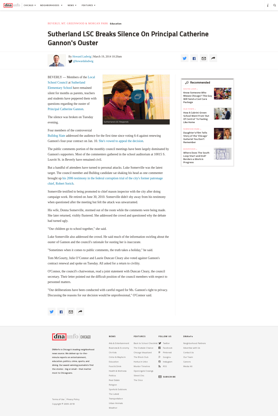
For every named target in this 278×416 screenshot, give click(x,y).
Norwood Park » (192, 129)
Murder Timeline (142, 366)
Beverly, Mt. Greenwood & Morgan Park (78, 23)
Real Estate (114, 380)
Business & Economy (119, 348)
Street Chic (139, 375)
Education (115, 23)
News (72, 5)
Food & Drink (115, 366)
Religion (113, 384)
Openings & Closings (143, 371)
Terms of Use (58, 399)
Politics (112, 375)
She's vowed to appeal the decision (121, 141)
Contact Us (188, 352)
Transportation (116, 398)
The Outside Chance (143, 348)
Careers (187, 361)
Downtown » (190, 149)
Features (88, 5)
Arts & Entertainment (119, 343)
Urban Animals (116, 403)
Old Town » (189, 109)
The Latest (114, 394)
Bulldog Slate (56, 135)
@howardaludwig (83, 61)
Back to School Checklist (145, 343)
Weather (113, 407)
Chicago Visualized (143, 352)
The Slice (138, 380)
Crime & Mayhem (117, 357)
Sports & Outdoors (118, 389)
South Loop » (190, 89)
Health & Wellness (117, 371)
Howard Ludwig (82, 56)
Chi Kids (112, 352)
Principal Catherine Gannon (65, 109)
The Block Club (141, 357)
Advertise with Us (191, 348)
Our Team (188, 357)
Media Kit (187, 366)
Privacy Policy (72, 399)
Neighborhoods (51, 5)
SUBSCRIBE (167, 376)
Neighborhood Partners (194, 343)
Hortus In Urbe (141, 361)
